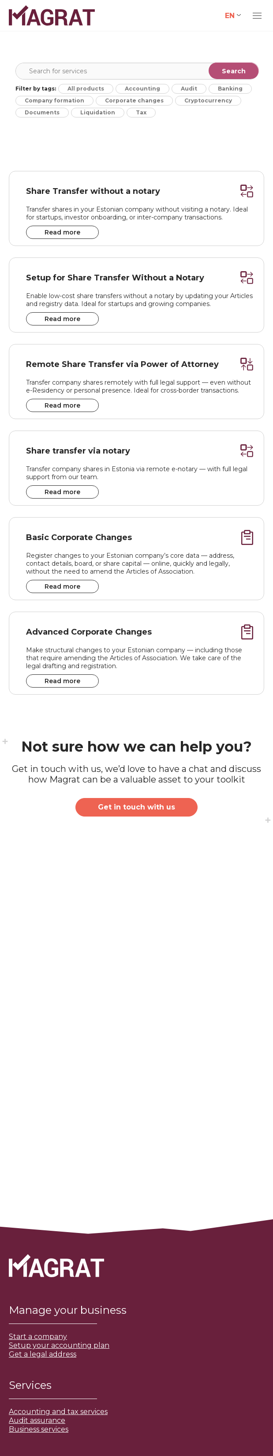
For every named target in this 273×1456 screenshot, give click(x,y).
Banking (230, 88)
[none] (233, 15)
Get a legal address (42, 1354)
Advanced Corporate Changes (89, 632)
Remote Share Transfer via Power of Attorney (122, 364)
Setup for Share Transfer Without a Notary (115, 278)
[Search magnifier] (234, 70)
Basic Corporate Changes (79, 537)
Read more (62, 232)
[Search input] (139, 71)
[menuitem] (233, 15)
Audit (189, 88)
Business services (38, 1429)
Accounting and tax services (58, 1411)
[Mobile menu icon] (257, 16)
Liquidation (97, 112)
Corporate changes (134, 100)
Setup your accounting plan (59, 1345)
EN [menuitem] (230, 15)
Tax (141, 112)
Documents (42, 112)
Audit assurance (37, 1420)
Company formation (54, 100)
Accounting (142, 88)
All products (85, 88)
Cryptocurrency (208, 100)
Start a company (38, 1336)
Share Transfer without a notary (93, 191)
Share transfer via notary (78, 451)
